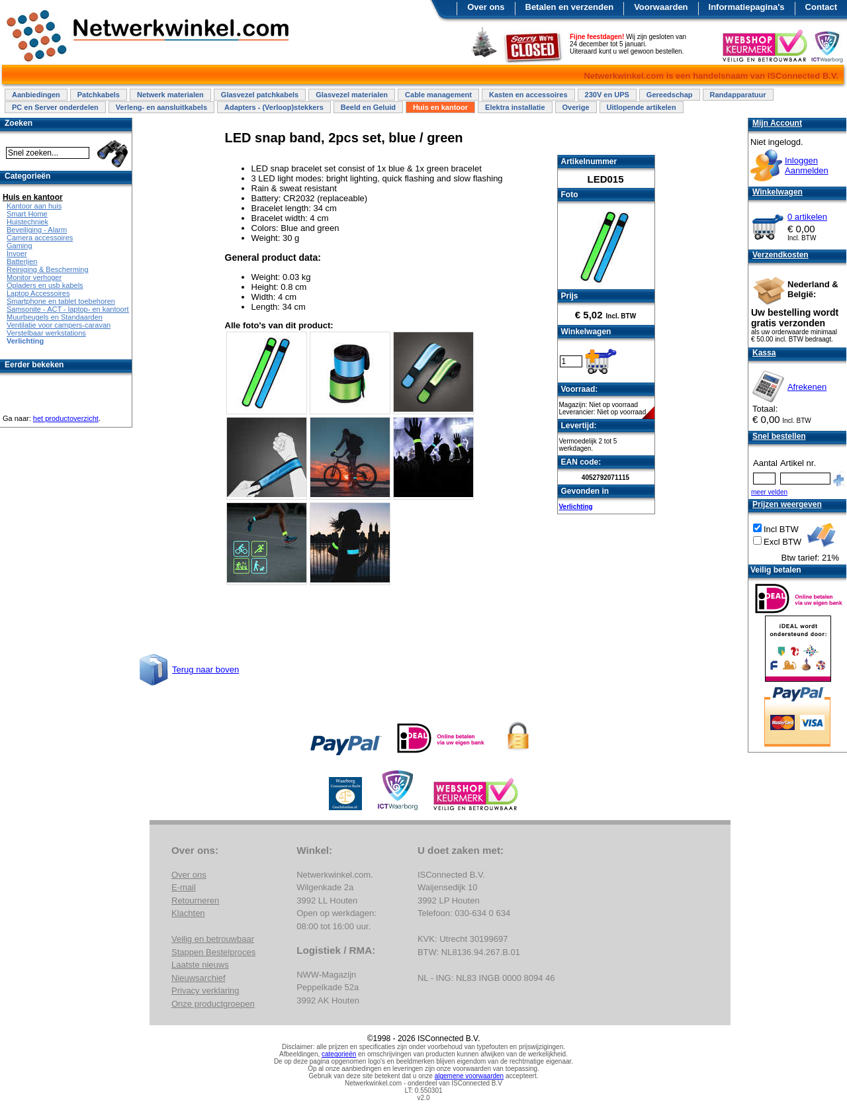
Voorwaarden (661, 7)
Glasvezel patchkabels (259, 95)
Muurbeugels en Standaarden (55, 317)
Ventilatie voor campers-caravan (59, 325)
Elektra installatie (515, 107)
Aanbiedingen (36, 95)
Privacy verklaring (205, 990)
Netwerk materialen (170, 95)
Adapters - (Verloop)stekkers (274, 107)
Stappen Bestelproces (213, 952)
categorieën (339, 1054)
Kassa (764, 352)
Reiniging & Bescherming (48, 269)
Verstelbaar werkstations (46, 333)
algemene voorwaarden (469, 1076)
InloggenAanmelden (806, 165)
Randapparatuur (738, 95)
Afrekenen (806, 387)
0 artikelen (807, 217)
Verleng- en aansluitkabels (161, 107)
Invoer (17, 253)
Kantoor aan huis (34, 206)
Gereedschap (669, 95)
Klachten (188, 913)
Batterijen (22, 261)
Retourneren (195, 900)
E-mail (183, 887)
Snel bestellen (779, 436)
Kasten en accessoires (528, 95)
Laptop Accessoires (38, 293)
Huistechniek (27, 222)
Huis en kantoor (440, 107)
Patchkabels (98, 95)
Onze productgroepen (213, 1004)
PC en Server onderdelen (55, 107)
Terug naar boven (205, 669)
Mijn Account (777, 123)
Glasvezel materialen (352, 95)
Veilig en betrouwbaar (212, 939)
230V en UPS (607, 95)
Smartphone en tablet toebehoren (61, 301)
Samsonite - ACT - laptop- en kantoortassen (77, 309)
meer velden (769, 492)
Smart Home (27, 214)
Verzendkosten (780, 254)
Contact (821, 7)
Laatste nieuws (200, 965)
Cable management (438, 95)
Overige (576, 107)
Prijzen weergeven (787, 504)
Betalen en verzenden (569, 7)
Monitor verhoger (34, 277)
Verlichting (576, 506)
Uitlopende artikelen (641, 107)
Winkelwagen (777, 192)
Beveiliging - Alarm (37, 230)
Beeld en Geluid (368, 107)
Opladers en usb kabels (45, 285)
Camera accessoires (40, 238)
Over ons (485, 7)
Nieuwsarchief (198, 978)
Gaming (19, 246)
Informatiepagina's (747, 7)
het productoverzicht (66, 418)
